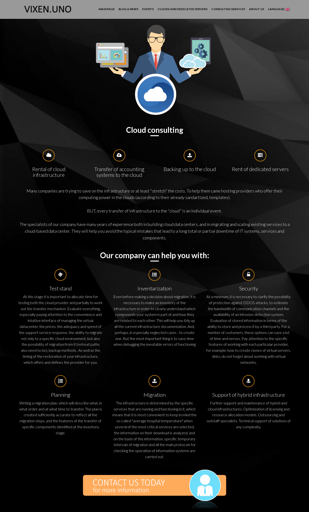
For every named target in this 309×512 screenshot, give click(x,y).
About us (256, 9)
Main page (107, 9)
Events (148, 9)
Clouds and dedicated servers (183, 9)
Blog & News (128, 9)
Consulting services (228, 9)
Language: (279, 9)
